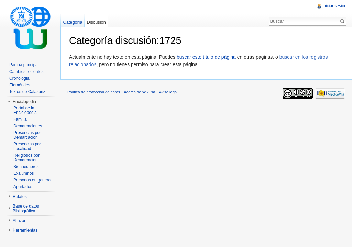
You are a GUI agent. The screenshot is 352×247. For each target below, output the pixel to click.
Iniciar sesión (334, 5)
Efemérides (19, 85)
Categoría (72, 22)
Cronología (19, 78)
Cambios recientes (26, 71)
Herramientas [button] (25, 230)
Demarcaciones (27, 126)
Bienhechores (25, 166)
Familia (20, 119)
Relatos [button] (20, 196)
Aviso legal (168, 92)
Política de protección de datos (93, 92)
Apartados (22, 186)
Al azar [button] (19, 220)
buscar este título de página (206, 57)
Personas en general (32, 180)
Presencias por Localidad (27, 146)
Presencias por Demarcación (27, 135)
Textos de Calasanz (27, 91)
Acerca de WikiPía (139, 92)
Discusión (96, 22)
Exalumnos (23, 173)
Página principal (23, 64)
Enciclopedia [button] (24, 101)
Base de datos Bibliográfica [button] (26, 208)
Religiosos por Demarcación (26, 158)
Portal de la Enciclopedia (25, 110)
